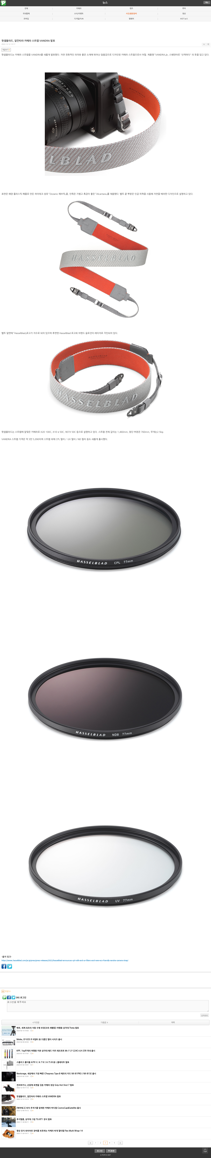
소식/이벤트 (78, 14)
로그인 (100, 1151)
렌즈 (131, 8)
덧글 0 (6, 991)
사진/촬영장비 (131, 14)
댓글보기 (6, 50)
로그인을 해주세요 (108, 1006)
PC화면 (111, 1151)
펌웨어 (131, 19)
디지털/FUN (78, 19)
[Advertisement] (105, 29)
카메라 (78, 8)
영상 (184, 14)
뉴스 (105, 2)
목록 (173, 1022)
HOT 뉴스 (184, 19)
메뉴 (206, 2)
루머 (184, 8)
